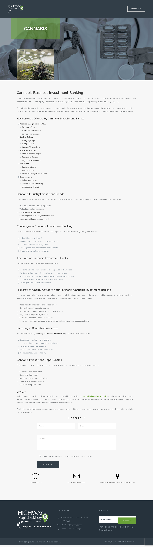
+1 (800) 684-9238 (74, 530)
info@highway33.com (74, 527)
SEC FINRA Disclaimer (127, 543)
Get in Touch (64, 512)
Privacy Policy (110, 543)
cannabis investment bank (95, 396)
